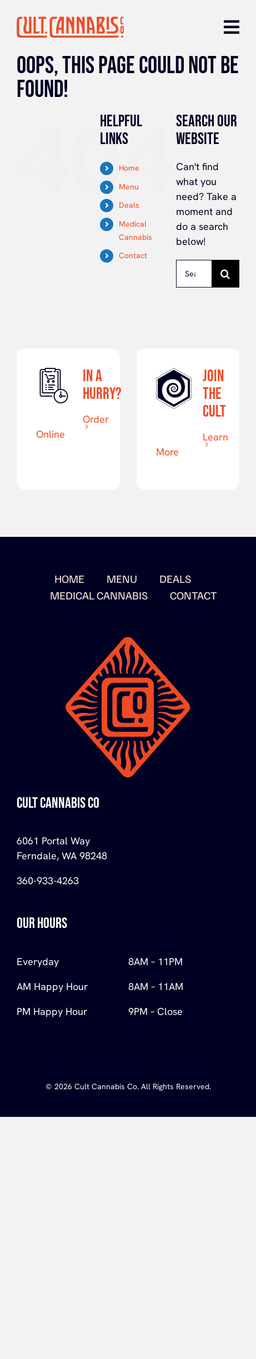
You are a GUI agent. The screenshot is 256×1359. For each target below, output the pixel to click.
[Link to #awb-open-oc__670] (231, 27)
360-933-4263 (48, 880)
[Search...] (194, 274)
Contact (133, 255)
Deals (129, 205)
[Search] (225, 274)
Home (129, 168)
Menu (129, 187)
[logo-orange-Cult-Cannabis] (70, 21)
